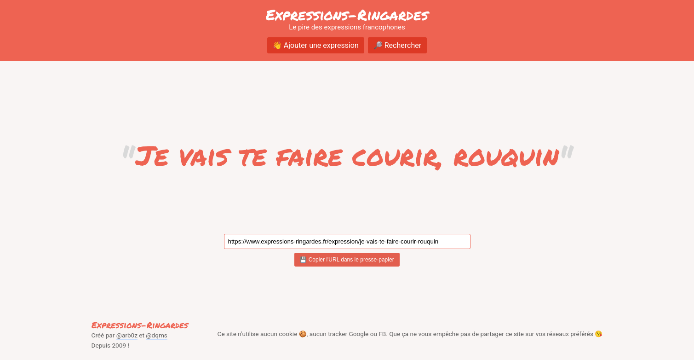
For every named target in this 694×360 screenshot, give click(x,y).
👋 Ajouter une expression (316, 45)
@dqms (156, 335)
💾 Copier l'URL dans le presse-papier (347, 259)
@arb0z (127, 335)
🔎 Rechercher (397, 45)
